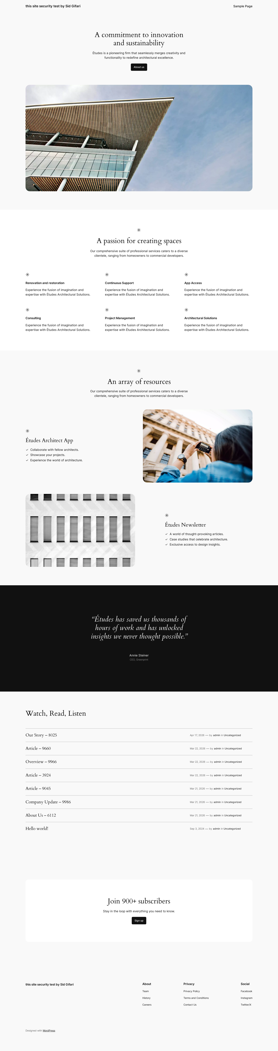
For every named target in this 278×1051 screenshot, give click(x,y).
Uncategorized (232, 735)
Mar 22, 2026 (197, 748)
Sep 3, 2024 (197, 828)
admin (216, 735)
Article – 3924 (38, 775)
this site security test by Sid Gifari (53, 6)
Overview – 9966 (41, 762)
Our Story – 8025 (41, 735)
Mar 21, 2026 (197, 788)
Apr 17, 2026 (197, 735)
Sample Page (242, 6)
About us (139, 66)
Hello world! (37, 828)
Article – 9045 (38, 788)
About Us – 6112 (41, 815)
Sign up (139, 920)
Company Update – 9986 (48, 802)
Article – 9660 (38, 748)
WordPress (49, 1030)
